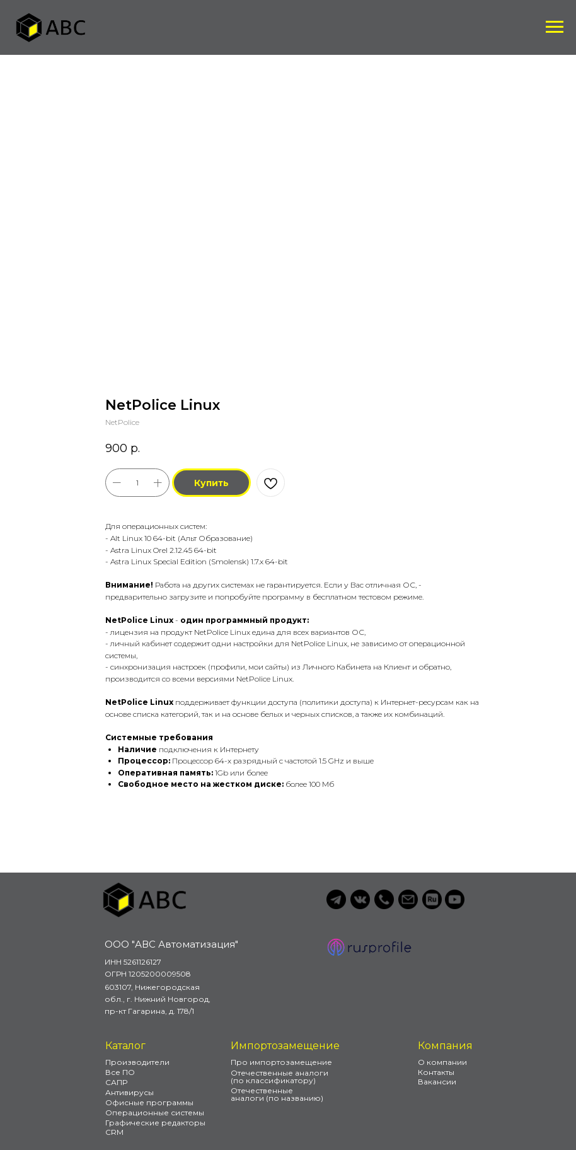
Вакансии (437, 1081)
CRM (114, 1132)
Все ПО (120, 1072)
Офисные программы (149, 1102)
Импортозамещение (285, 1046)
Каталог (125, 1046)
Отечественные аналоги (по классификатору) (279, 1076)
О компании (442, 1062)
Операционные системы (154, 1112)
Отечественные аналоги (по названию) (277, 1094)
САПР (116, 1082)
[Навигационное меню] (554, 27)
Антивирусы (129, 1092)
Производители (137, 1062)
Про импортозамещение (281, 1062)
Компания (445, 1046)
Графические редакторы (155, 1122)
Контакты (436, 1072)
